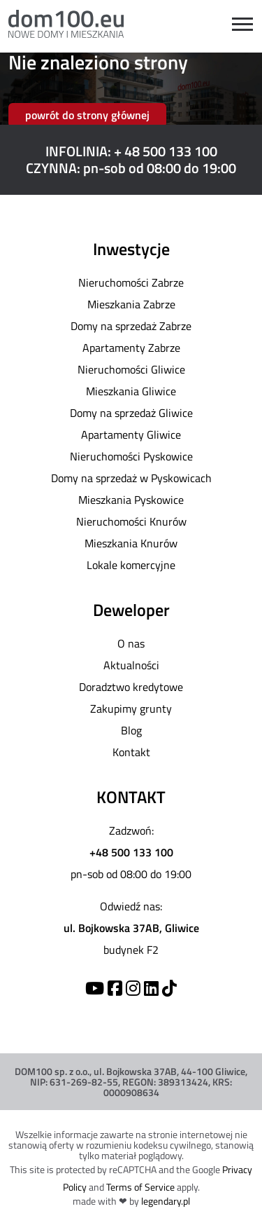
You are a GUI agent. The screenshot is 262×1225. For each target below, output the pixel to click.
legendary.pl (165, 1200)
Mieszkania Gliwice (131, 391)
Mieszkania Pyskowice (131, 499)
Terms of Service (140, 1186)
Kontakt (131, 752)
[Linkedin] (151, 988)
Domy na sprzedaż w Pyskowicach (131, 478)
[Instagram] (133, 988)
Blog (131, 730)
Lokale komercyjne (131, 564)
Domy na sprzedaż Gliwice (131, 412)
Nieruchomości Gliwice (131, 369)
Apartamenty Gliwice (131, 434)
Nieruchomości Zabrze (131, 282)
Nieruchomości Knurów (131, 521)
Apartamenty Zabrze (131, 347)
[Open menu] (242, 24)
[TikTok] (169, 988)
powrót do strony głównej (87, 115)
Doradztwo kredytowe (131, 686)
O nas (131, 643)
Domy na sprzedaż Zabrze (131, 325)
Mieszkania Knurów (131, 543)
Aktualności (131, 665)
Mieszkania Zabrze (131, 304)
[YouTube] (94, 988)
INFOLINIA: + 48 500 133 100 (131, 151)
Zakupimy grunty (131, 708)
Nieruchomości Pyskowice (131, 456)
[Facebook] (115, 988)
